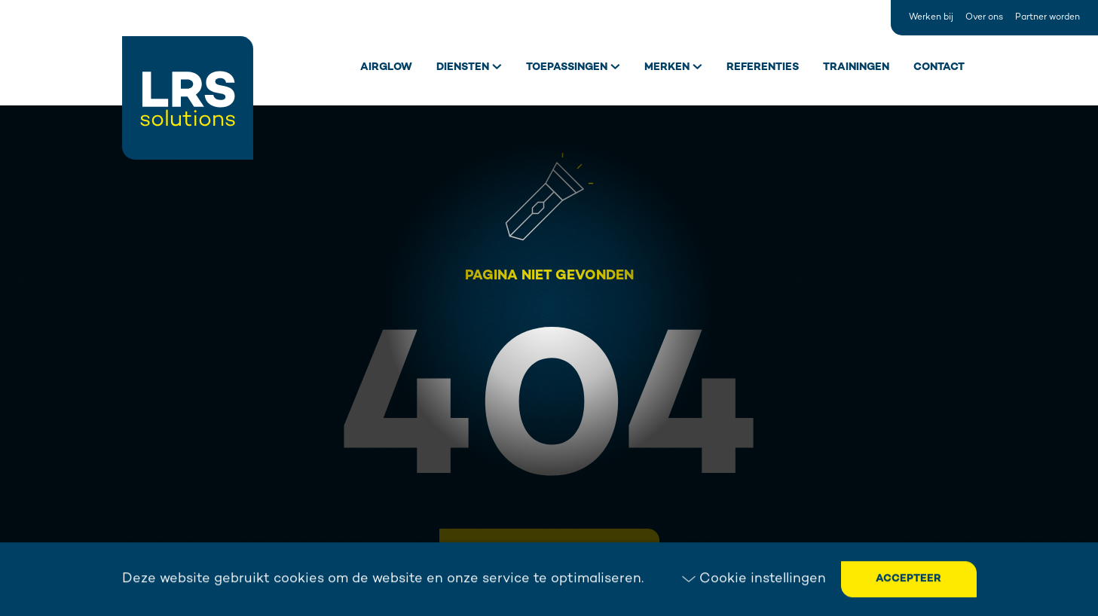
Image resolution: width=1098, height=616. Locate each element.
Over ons (984, 18)
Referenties (762, 67)
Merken (667, 67)
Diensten (462, 67)
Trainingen (856, 67)
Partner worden (1047, 18)
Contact (939, 67)
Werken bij (931, 18)
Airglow (386, 67)
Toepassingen (566, 67)
